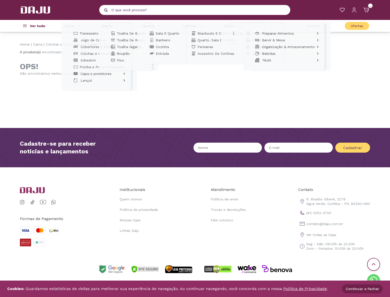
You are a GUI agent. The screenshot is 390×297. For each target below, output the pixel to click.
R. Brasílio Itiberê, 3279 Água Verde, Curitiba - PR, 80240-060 (334, 201)
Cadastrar (352, 147)
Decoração (237, 26)
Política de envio (225, 199)
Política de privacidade (139, 210)
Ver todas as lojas (317, 235)
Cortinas (193, 26)
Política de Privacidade (305, 288)
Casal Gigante (99, 44)
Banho (111, 26)
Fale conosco (222, 220)
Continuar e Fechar (362, 289)
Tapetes (151, 26)
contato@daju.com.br (320, 224)
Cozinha (317, 26)
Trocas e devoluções (228, 210)
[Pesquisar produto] (106, 10)
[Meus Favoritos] (342, 10)
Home (25, 44)
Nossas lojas (130, 220)
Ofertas (357, 26)
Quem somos (131, 199)
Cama (73, 26)
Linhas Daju (129, 231)
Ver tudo (37, 26)
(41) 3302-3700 (314, 213)
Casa (278, 26)
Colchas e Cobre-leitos (65, 44)
